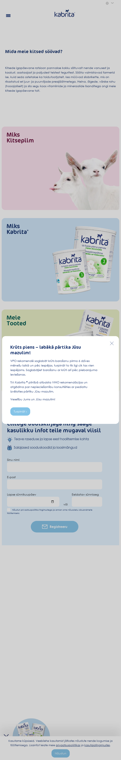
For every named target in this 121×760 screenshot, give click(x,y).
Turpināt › (20, 411)
